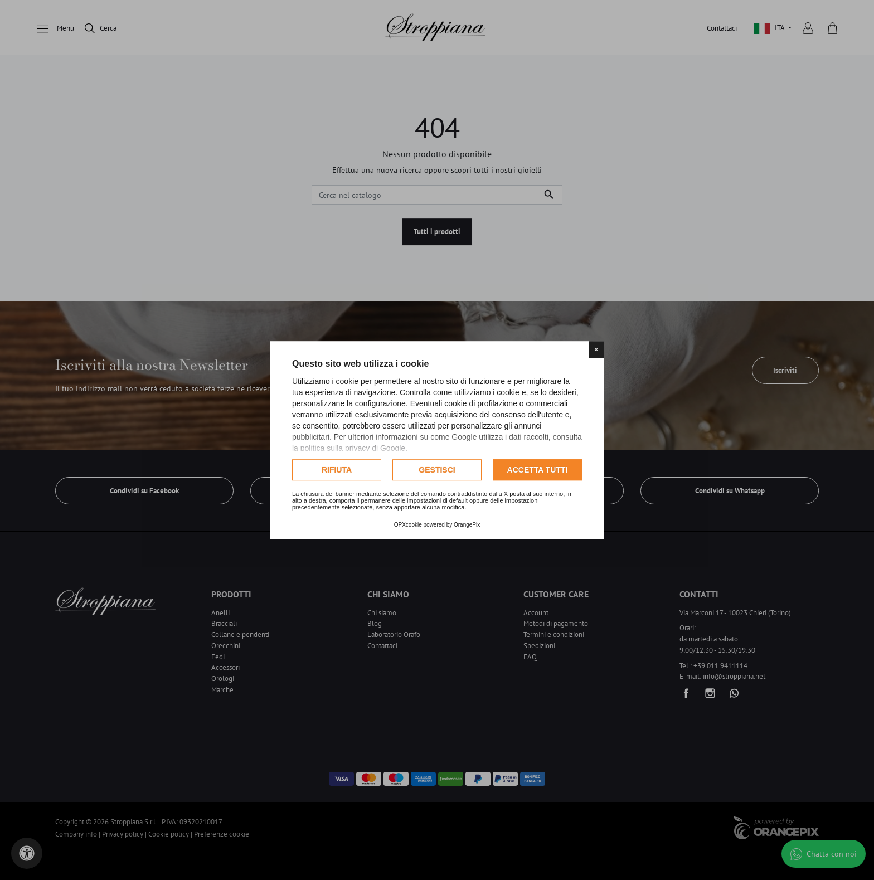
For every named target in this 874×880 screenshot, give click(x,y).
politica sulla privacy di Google (352, 448)
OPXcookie (408, 525)
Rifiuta (337, 469)
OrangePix (467, 525)
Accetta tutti (537, 469)
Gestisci (437, 469)
